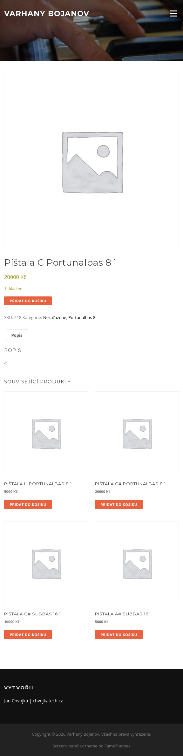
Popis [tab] (16, 335)
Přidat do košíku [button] (28, 504)
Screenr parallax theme (75, 746)
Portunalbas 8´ (82, 317)
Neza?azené (54, 317)
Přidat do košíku (28, 300)
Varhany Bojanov (46, 13)
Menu (173, 13)
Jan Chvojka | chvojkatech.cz (33, 701)
